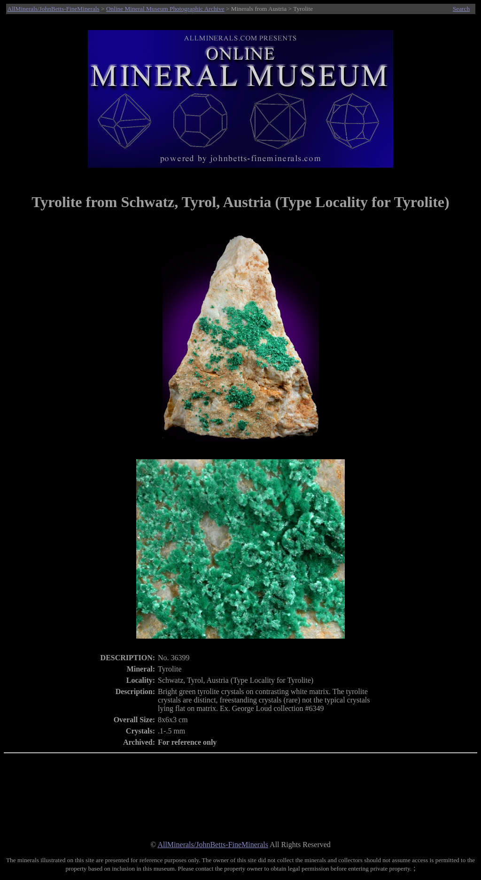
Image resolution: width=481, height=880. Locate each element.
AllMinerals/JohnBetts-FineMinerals (54, 8)
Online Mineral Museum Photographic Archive (165, 8)
